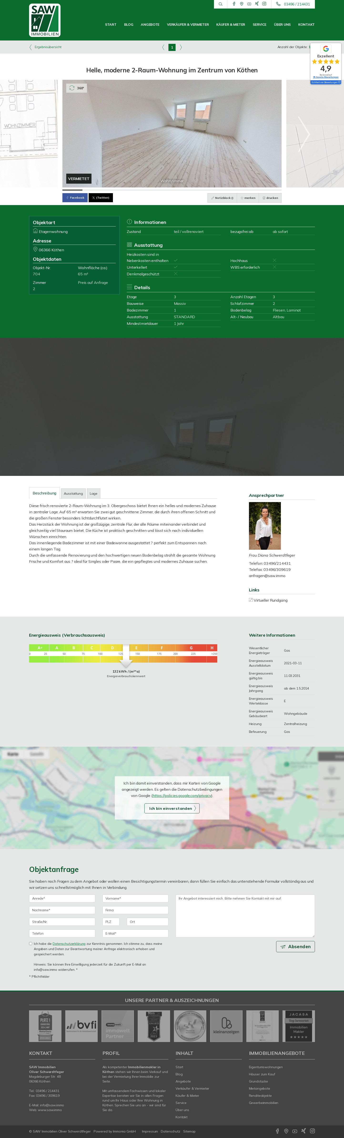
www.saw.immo (50, 1110)
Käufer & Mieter (230, 24)
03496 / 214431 (297, 4)
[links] (163, 47)
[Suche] (220, 4)
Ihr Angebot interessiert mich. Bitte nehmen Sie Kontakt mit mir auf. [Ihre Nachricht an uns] (245, 915)
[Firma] (135, 910)
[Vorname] (135, 898)
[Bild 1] (72, 190)
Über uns (282, 24)
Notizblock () (222, 198)
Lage (93, 493)
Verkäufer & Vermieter (188, 24)
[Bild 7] (192, 190)
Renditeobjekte (260, 1095)
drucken (270, 198)
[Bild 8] (212, 190)
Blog (128, 24)
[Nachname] (62, 910)
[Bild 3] (112, 190)
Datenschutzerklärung (69, 944)
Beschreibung (44, 493)
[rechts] (180, 47)
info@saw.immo (52, 1105)
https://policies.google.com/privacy (181, 795)
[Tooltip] (339, 82)
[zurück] (34, 1026)
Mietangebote (259, 1088)
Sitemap (189, 1131)
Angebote (150, 24)
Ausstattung (73, 493)
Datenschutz (170, 1131)
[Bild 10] (252, 190)
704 (36, 274)
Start (110, 24)
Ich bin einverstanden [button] (170, 808)
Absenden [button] (299, 946)
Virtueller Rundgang (270, 600)
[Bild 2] (92, 190)
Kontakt (306, 24)
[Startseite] (50, 20)
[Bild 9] (232, 190)
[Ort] (147, 922)
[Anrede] (62, 898)
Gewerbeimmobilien (263, 1103)
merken (247, 198)
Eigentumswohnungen (266, 1067)
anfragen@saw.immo (267, 575)
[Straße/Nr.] (62, 922)
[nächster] (309, 1026)
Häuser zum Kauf (262, 1074)
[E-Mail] (135, 933)
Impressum (150, 1131)
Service (259, 24)
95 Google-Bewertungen (326, 77)
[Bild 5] (152, 190)
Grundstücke (258, 1081)
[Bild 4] (132, 190)
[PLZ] (111, 922)
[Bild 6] (172, 190)
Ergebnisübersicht (45, 47)
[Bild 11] (272, 190)
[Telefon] (62, 933)
